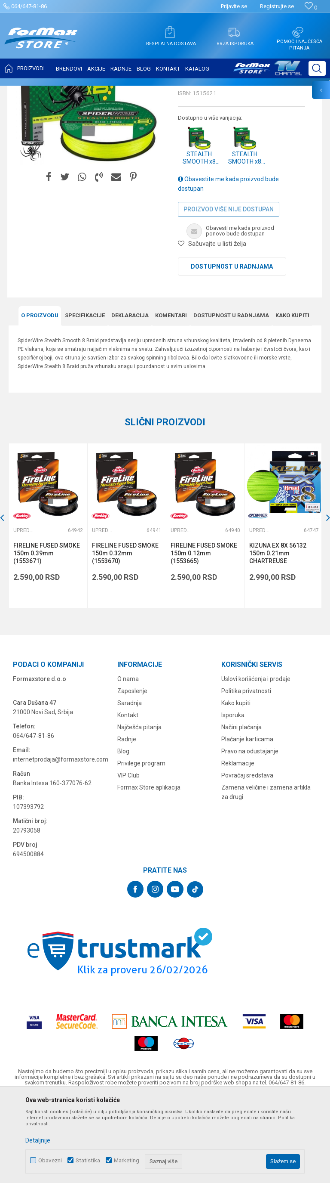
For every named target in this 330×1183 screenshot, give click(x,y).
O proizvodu (39, 400)
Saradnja (129, 787)
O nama (128, 763)
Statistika (88, 1160)
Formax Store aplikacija (148, 871)
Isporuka (232, 799)
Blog (123, 835)
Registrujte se (277, 6)
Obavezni (50, 1160)
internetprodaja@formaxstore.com (60, 843)
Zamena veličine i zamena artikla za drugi (266, 876)
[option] (88, 178)
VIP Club (128, 859)
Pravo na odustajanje (249, 835)
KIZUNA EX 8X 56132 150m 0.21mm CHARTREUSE (276, 638)
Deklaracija (130, 400)
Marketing (126, 1160)
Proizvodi (57, 91)
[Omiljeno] (311, 7)
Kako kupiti (292, 400)
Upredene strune (122, 91)
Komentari (171, 400)
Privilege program (141, 847)
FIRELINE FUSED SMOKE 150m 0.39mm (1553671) (46, 638)
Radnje (126, 823)
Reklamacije (237, 847)
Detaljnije (37, 1140)
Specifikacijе (85, 400)
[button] (317, 68)
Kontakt (127, 799)
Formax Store (24, 91)
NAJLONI (85, 91)
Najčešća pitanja (139, 811)
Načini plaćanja (241, 811)
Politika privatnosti (246, 775)
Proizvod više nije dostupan (228, 294)
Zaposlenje (132, 775)
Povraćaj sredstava (247, 859)
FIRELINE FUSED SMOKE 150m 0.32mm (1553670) (125, 638)
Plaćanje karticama (247, 823)
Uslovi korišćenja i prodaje (255, 763)
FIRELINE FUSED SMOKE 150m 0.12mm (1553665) (203, 638)
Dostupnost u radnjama (232, 351)
